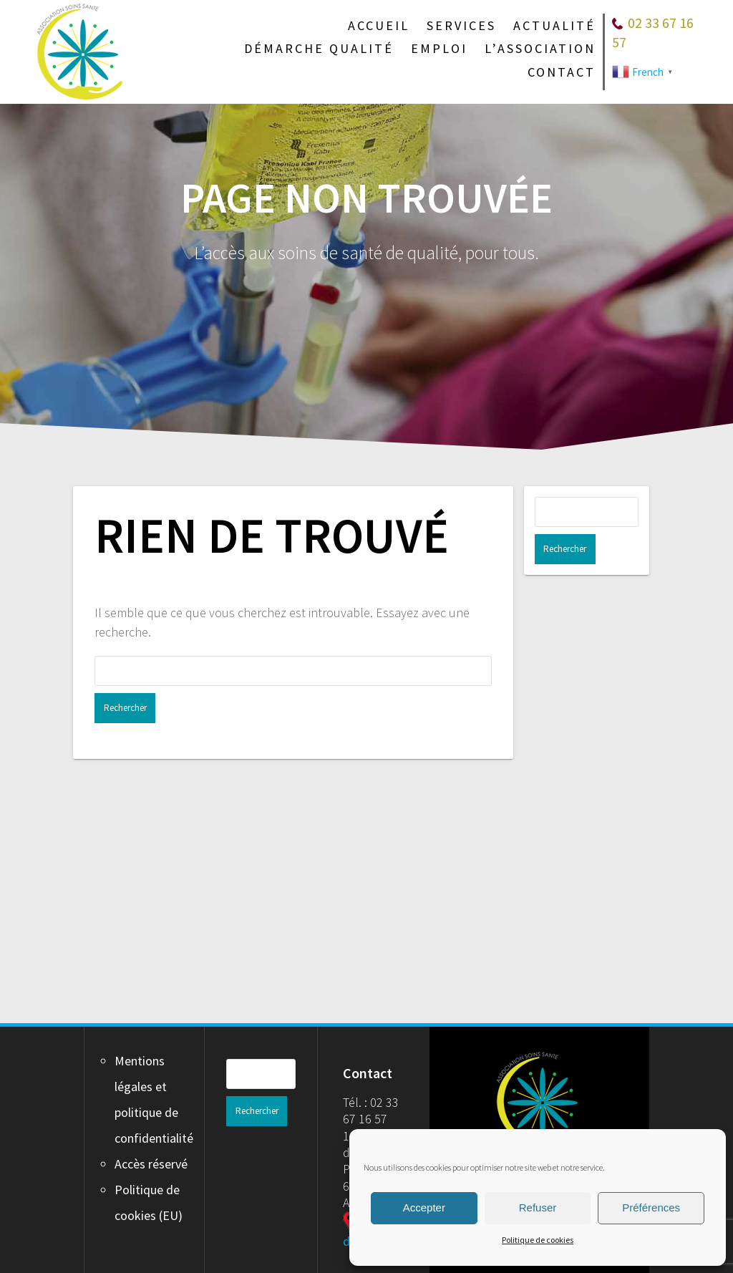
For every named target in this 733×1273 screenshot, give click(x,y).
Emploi (439, 49)
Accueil (378, 26)
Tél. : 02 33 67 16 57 (371, 1110)
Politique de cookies (537, 1239)
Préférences (651, 1207)
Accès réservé (151, 1164)
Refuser (538, 1207)
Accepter (424, 1207)
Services (461, 26)
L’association (540, 49)
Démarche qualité (319, 49)
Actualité (554, 26)
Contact (562, 72)
